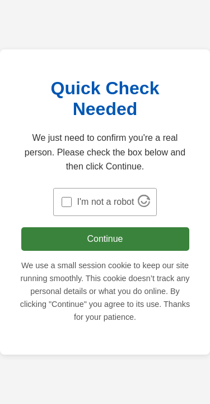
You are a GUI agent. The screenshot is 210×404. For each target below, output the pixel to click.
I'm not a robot (105, 201)
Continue (105, 239)
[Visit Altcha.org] (144, 204)
